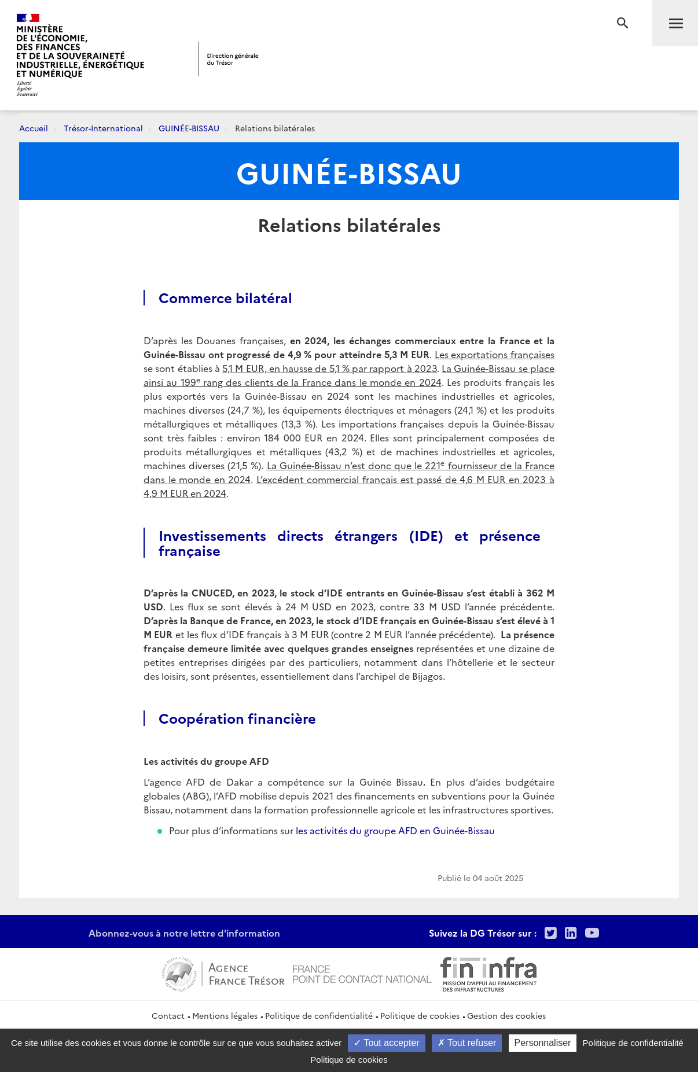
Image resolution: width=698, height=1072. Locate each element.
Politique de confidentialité (319, 1015)
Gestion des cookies (506, 1015)
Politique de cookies (420, 1015)
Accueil (33, 128)
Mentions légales (225, 1015)
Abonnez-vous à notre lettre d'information (184, 932)
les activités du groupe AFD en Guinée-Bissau (395, 830)
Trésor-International (103, 128)
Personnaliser (543, 1043)
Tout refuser (467, 1043)
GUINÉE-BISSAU (189, 128)
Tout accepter (386, 1043)
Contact (168, 1015)
